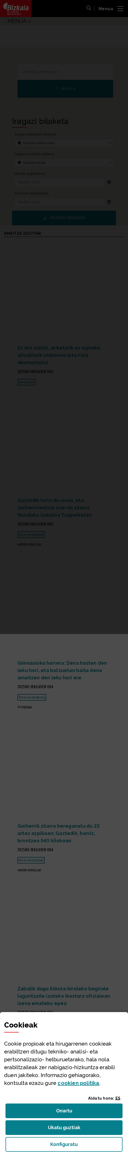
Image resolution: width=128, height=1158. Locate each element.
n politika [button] (78, 1083)
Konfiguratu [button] (86, 1145)
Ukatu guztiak (65, 1129)
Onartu (69, 1112)
